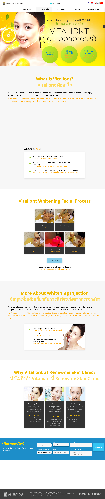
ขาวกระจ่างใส (44, 9)
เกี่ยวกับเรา (10, 9)
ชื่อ (37, 442)
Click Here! (54, 261)
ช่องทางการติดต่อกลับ (43, 449)
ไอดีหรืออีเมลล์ (56, 449)
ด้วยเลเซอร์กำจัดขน (94, 9)
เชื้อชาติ (72, 442)
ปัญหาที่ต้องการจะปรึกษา (77, 449)
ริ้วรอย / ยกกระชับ (27, 9)
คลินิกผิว (77, 9)
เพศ (53, 442)
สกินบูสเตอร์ (61, 9)
